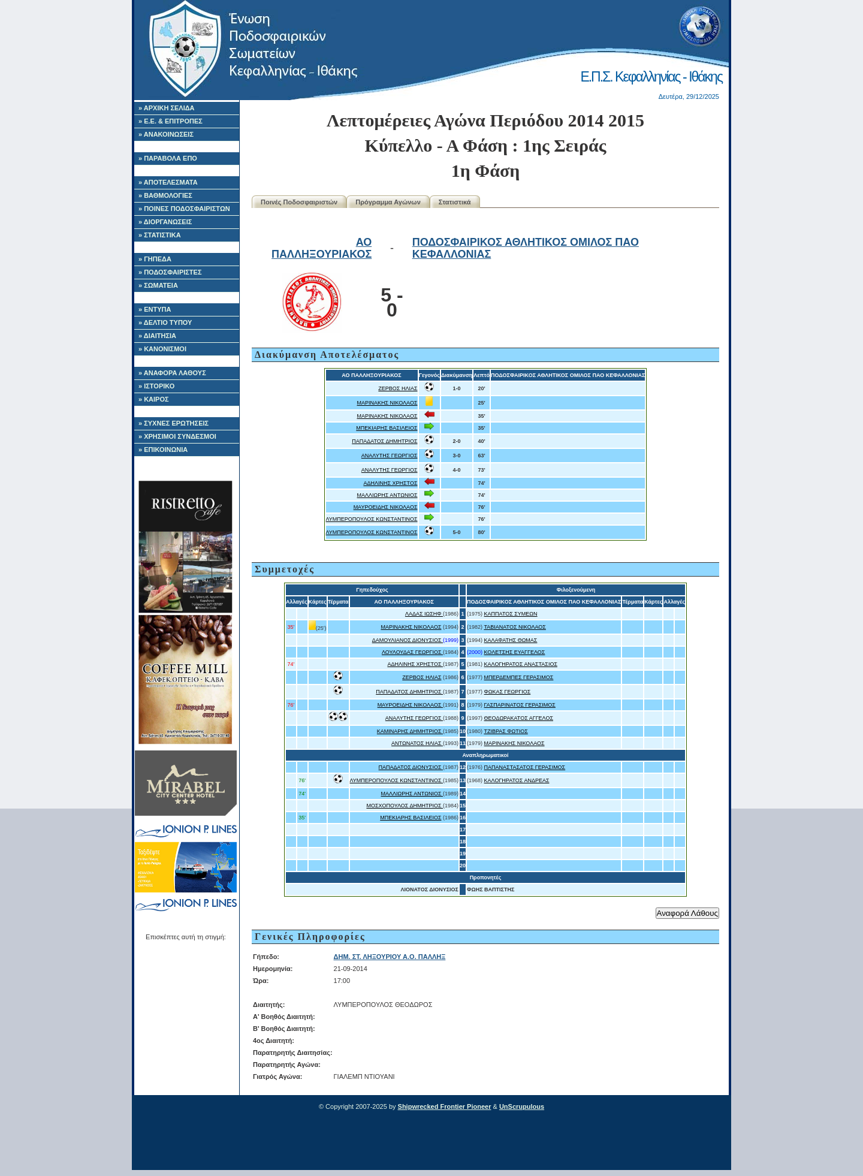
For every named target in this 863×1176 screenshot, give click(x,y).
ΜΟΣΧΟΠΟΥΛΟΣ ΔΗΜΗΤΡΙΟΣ (404, 806)
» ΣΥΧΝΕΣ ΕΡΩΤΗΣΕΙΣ (173, 423)
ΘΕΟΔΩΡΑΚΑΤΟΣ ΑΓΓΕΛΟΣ (518, 718)
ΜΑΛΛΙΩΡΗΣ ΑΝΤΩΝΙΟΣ (387, 495)
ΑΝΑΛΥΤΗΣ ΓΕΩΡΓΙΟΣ (389, 456)
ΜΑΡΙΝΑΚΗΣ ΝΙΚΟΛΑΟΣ (387, 403)
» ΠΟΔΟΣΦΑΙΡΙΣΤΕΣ (170, 272)
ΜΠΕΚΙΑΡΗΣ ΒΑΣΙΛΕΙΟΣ (386, 428)
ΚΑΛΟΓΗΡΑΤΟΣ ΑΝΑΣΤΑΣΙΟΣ (520, 664)
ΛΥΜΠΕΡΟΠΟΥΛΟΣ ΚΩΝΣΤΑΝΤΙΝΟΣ (372, 519)
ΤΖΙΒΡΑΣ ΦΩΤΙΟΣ (505, 731)
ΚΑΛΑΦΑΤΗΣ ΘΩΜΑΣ (511, 640)
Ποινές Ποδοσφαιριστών (299, 202)
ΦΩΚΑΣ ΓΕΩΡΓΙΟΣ (507, 692)
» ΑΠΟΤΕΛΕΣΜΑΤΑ (168, 182)
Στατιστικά (455, 202)
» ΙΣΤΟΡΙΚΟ (156, 386)
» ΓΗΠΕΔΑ (154, 259)
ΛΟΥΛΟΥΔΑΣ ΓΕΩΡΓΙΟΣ (412, 652)
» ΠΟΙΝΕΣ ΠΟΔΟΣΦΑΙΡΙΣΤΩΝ (184, 208)
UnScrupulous (521, 1106)
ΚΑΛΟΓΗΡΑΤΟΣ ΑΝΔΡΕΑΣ (517, 780)
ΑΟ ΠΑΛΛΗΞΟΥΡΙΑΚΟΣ (321, 248)
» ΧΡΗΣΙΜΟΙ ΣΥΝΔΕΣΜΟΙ (177, 436)
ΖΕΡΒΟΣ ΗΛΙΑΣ (397, 388)
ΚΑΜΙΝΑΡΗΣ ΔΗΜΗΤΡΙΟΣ (410, 731)
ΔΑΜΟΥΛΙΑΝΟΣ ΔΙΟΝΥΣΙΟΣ (407, 640)
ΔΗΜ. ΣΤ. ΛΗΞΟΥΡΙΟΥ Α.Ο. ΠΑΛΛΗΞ (390, 956)
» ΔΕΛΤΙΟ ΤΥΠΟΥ (165, 322)
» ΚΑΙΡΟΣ (153, 399)
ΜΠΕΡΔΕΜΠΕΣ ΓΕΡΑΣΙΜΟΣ (519, 677)
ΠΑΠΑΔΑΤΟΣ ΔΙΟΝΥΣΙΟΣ (411, 767)
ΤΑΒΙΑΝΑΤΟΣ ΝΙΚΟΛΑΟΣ (515, 627)
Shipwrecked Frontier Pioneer (444, 1106)
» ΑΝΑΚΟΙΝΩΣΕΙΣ (166, 134)
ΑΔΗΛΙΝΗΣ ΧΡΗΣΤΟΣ (390, 483)
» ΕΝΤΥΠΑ (154, 309)
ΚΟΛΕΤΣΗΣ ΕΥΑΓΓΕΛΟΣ (514, 652)
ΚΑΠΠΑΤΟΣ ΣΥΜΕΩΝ (511, 614)
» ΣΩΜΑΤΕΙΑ (158, 285)
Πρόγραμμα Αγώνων (388, 202)
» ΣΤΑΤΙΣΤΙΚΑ (159, 235)
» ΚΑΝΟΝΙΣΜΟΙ (162, 348)
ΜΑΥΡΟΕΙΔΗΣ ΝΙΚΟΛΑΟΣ (386, 507)
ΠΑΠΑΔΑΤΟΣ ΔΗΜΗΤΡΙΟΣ (384, 441)
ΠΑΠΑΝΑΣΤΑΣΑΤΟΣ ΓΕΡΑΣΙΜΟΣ (525, 767)
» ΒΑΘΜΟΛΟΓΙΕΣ (165, 195)
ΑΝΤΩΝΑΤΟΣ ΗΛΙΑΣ (417, 743)
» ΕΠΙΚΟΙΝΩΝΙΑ (163, 449)
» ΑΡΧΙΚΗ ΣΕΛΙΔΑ (166, 107)
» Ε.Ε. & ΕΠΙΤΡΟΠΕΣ (170, 121)
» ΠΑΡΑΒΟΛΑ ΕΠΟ (167, 158)
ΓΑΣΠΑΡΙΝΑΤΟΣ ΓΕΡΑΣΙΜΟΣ (520, 705)
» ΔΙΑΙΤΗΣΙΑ (157, 335)
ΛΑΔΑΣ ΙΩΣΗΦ (424, 614)
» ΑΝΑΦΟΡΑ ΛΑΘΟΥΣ (172, 372)
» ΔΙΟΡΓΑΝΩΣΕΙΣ (165, 221)
